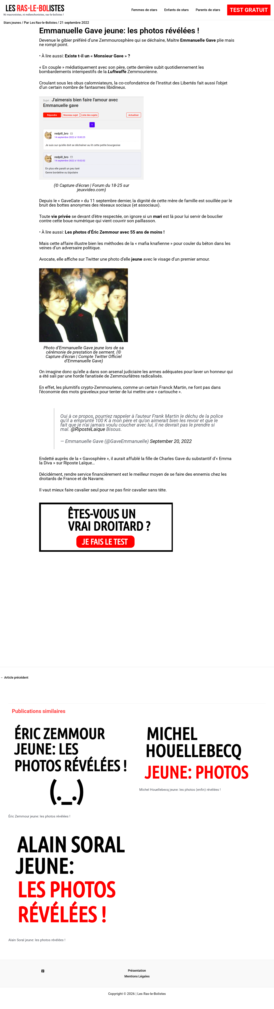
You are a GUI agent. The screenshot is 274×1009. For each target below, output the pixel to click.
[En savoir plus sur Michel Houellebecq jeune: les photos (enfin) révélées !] (197, 752)
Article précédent (15, 678)
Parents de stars (208, 10)
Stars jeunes (12, 23)
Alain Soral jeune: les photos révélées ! (38, 940)
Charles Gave (172, 458)
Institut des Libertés (177, 82)
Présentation (136, 971)
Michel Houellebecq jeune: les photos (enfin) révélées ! (181, 790)
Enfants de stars (177, 10)
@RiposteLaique (88, 429)
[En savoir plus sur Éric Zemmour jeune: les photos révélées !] (71, 765)
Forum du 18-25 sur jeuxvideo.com (103, 187)
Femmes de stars (145, 10)
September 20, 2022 (171, 441)
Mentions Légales (137, 977)
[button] (249, 10)
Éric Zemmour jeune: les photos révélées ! (41, 816)
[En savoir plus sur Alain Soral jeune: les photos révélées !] (71, 880)
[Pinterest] (42, 971)
